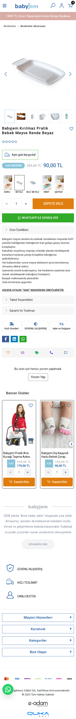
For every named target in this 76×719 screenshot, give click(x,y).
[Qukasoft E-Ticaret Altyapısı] (38, 714)
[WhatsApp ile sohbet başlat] (7, 689)
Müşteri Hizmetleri (38, 617)
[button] (5, 74)
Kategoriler (38, 640)
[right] (71, 444)
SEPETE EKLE (53, 203)
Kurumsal (38, 629)
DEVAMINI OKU (38, 544)
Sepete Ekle (19, 482)
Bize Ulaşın (38, 652)
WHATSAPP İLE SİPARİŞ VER (38, 218)
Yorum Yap (38, 377)
